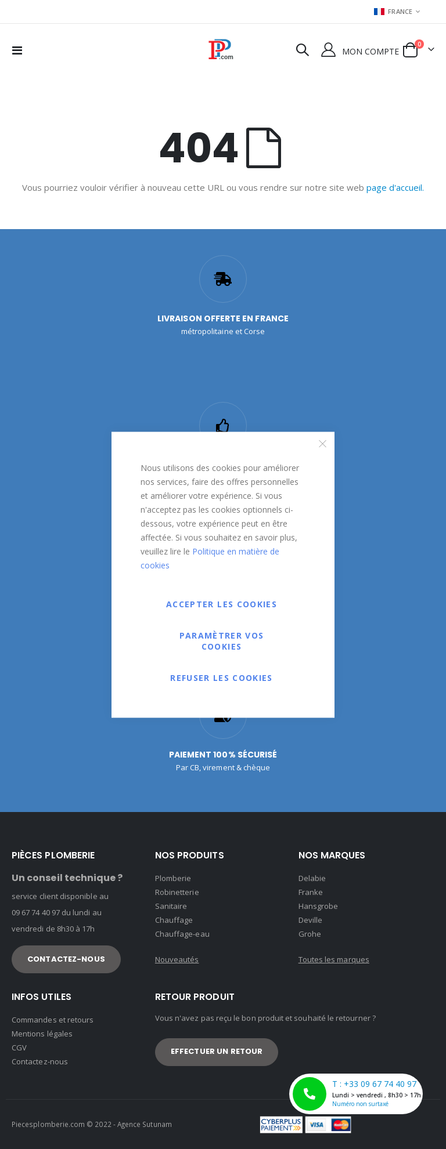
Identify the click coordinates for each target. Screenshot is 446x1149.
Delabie (312, 878)
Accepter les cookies (221, 603)
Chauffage (174, 920)
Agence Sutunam (144, 1124)
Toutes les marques (333, 959)
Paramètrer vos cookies (221, 640)
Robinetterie (177, 892)
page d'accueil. (395, 187)
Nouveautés (177, 959)
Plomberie (173, 878)
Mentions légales (42, 1033)
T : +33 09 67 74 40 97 (358, 1094)
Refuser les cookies (221, 677)
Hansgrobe (318, 906)
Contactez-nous (40, 1061)
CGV (19, 1047)
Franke (310, 892)
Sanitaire (171, 906)
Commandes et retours (52, 1019)
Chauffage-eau (182, 934)
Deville (310, 920)
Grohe (309, 934)
